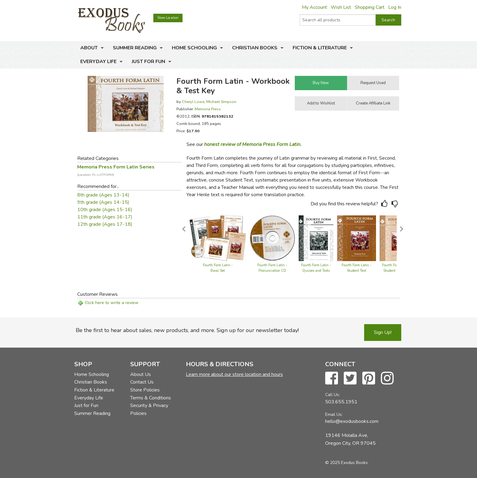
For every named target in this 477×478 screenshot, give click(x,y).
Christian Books (254, 47)
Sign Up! (383, 332)
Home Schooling (194, 47)
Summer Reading (135, 47)
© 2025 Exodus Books (346, 463)
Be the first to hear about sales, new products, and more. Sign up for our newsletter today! (187, 330)
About (89, 47)
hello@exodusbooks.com (351, 421)
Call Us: (332, 395)
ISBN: (212, 116)
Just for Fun (148, 61)
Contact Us (142, 382)
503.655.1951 (341, 401)
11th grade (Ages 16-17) (104, 217)
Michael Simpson (221, 101)
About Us (140, 374)
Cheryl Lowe (193, 101)
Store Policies (145, 390)
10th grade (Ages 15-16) (104, 209)
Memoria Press (208, 109)
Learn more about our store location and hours (234, 374)
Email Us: (334, 414)
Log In (394, 7)
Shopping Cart (370, 7)
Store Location (168, 18)
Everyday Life (98, 61)
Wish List (341, 7)
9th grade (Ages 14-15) (103, 202)
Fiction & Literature (320, 47)
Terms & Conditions (150, 398)
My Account (314, 7)
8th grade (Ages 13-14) (103, 195)
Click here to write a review (111, 303)
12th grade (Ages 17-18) (104, 224)
